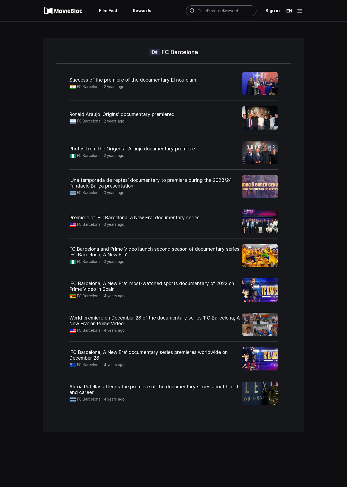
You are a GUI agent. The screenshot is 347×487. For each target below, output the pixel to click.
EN (289, 11)
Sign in (272, 10)
